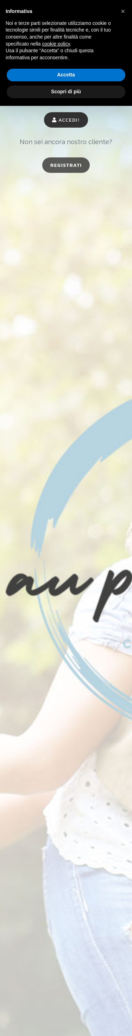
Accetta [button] (66, 74)
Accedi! (66, 120)
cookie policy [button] (56, 44)
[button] (122, 11)
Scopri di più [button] (66, 91)
